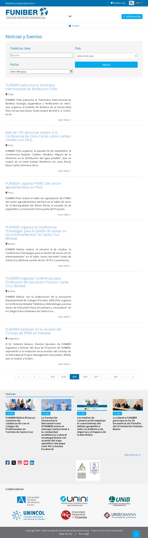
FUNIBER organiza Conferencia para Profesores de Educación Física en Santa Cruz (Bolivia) (37, 282)
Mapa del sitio (65, 533)
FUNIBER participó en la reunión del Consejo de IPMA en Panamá (33, 331)
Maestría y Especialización (21, 3)
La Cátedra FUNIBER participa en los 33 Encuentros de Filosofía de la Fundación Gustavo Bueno (128, 423)
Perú (10, 145)
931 (116, 376)
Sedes (74, 25)
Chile (11, 94)
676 (85, 376)
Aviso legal (84, 533)
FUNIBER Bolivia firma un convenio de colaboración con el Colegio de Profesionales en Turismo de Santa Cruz (20, 425)
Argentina (13, 338)
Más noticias (132, 454)
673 (53, 376)
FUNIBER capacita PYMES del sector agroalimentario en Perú (33, 185)
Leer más (63, 120)
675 (74, 376)
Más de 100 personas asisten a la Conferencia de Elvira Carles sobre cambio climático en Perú (38, 136)
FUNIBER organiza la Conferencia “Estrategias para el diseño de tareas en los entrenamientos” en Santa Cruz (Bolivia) (36, 233)
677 (96, 376)
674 (64, 376)
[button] (138, 3)
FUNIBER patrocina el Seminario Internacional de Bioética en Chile (31, 87)
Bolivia (11, 244)
